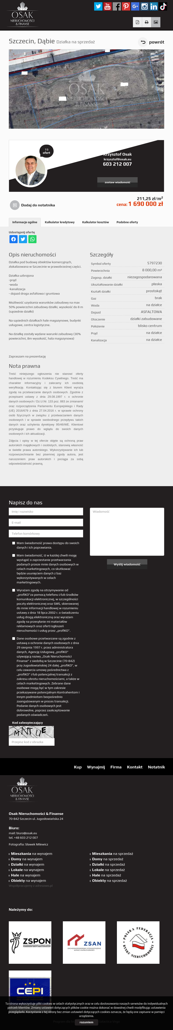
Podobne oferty (127, 222)
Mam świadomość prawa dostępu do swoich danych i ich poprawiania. (45, 545)
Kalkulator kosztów (95, 222)
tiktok (163, 6)
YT (107, 6)
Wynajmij (96, 767)
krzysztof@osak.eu (117, 159)
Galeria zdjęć (155, 22)
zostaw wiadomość (117, 182)
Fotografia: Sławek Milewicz (28, 844)
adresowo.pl (44, 885)
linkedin (154, 6)
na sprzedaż (112, 853)
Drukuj (146, 22)
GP (135, 6)
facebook (117, 6)
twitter (98, 6)
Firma (116, 767)
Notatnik (156, 767)
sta (144, 6)
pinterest (126, 6)
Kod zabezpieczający (27, 722)
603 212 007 (117, 164)
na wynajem (31, 853)
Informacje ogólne (24, 222)
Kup (78, 767)
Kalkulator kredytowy (60, 222)
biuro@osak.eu (26, 833)
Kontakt (135, 767)
